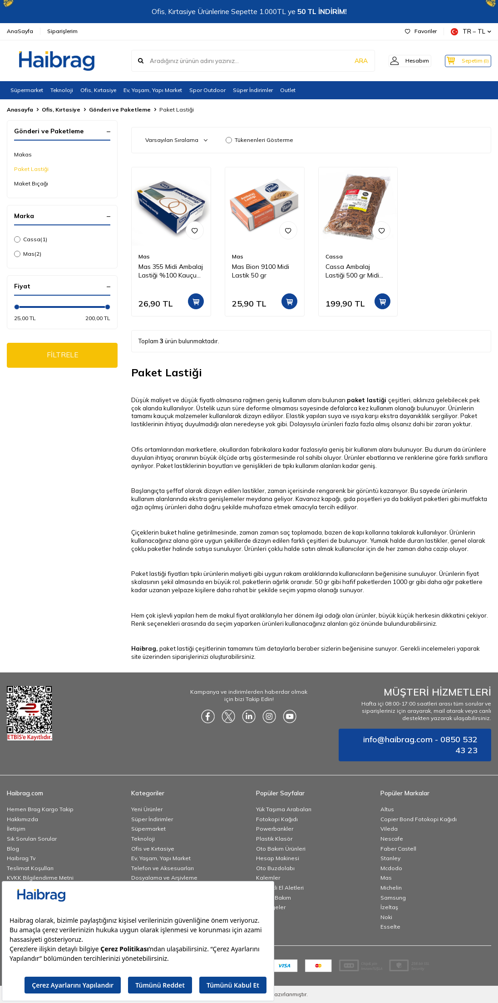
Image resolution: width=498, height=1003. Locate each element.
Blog (13, 848)
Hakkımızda (22, 819)
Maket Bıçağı (31, 183)
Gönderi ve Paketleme (120, 109)
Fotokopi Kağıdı (277, 819)
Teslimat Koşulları (30, 868)
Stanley (390, 858)
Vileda (389, 828)
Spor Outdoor (207, 90)
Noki (386, 917)
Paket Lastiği (31, 169)
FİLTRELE (62, 355)
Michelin (391, 887)
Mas (27, 254)
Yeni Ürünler (147, 809)
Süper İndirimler (253, 90)
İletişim (16, 828)
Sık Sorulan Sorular (32, 838)
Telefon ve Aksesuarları (162, 868)
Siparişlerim (62, 31)
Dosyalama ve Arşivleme (164, 877)
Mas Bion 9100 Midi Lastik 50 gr (260, 271)
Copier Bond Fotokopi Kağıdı (418, 819)
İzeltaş (389, 907)
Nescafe (391, 838)
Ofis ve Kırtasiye (152, 848)
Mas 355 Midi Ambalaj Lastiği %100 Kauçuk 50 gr (170, 271)
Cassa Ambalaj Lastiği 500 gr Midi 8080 (352, 271)
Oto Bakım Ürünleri (281, 848)
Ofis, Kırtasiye (98, 90)
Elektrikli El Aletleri (280, 887)
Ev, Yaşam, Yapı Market (152, 90)
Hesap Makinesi (277, 858)
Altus (387, 809)
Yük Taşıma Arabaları (283, 809)
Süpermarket (26, 90)
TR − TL (471, 31)
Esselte (390, 926)
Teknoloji (61, 90)
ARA (349, 61)
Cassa (30, 239)
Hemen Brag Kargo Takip (40, 809)
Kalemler (268, 877)
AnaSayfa (20, 31)
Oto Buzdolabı (275, 868)
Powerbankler (274, 828)
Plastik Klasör (274, 838)
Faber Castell (398, 848)
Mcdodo (391, 868)
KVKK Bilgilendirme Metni (40, 877)
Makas (23, 154)
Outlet (288, 90)
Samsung (393, 897)
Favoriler (421, 31)
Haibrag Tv (21, 858)
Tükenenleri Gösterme (259, 139)
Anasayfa (20, 109)
